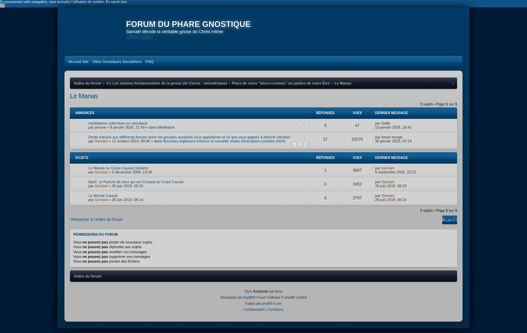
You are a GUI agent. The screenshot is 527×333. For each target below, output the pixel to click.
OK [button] (2, 5)
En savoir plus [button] (116, 2)
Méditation (166, 132)
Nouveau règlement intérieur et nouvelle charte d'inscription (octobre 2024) (224, 146)
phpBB (248, 302)
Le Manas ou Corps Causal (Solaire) (118, 173)
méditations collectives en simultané (117, 128)
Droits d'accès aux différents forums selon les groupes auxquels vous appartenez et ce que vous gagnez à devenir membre (189, 142)
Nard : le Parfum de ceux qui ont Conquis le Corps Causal (135, 187)
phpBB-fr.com (272, 308)
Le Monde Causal (102, 200)
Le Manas (84, 100)
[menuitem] (78, 66)
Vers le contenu (140, 37)
